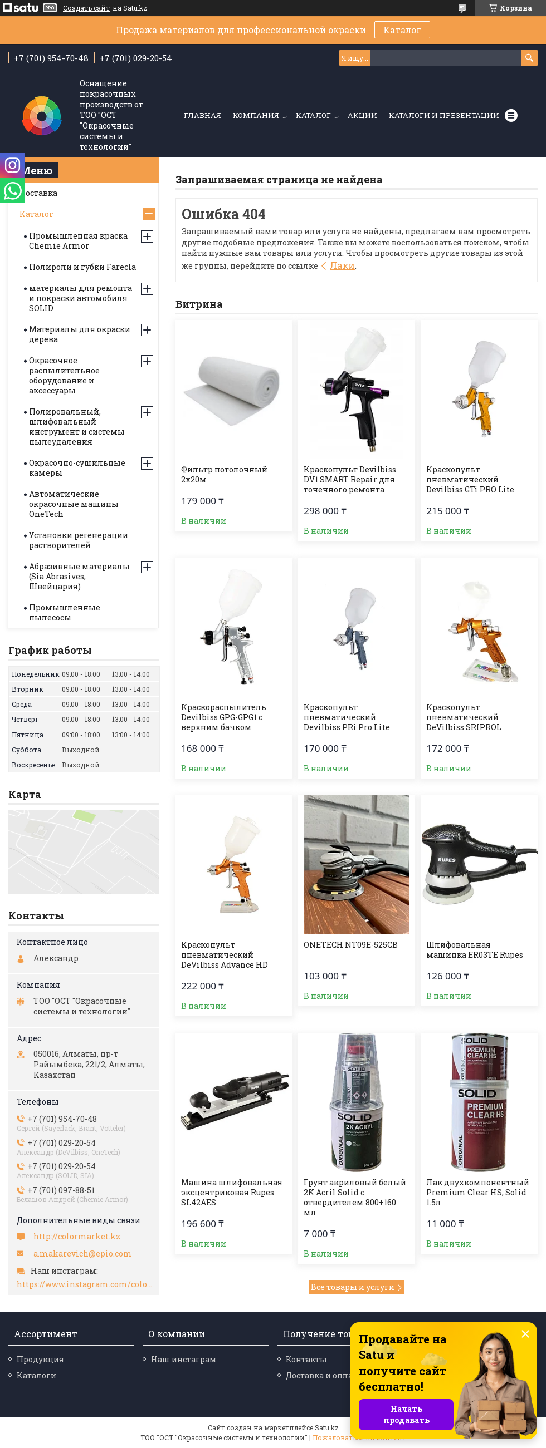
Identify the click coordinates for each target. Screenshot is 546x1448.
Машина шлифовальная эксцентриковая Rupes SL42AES (231, 1193)
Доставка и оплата (324, 1375)
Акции (362, 115)
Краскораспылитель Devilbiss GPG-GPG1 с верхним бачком (223, 717)
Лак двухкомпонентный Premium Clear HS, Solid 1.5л (477, 1193)
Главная (202, 115)
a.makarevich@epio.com (82, 1254)
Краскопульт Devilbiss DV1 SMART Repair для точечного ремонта (350, 480)
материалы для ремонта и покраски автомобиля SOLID (80, 298)
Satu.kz (327, 1427)
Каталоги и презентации (444, 115)
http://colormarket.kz (76, 1237)
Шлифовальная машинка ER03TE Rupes (474, 950)
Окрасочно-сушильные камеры (77, 467)
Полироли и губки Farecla (82, 267)
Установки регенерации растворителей (78, 540)
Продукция (40, 1359)
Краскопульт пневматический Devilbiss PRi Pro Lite (347, 717)
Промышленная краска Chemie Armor (78, 240)
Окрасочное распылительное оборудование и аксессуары (64, 375)
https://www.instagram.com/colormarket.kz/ (85, 1284)
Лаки (342, 265)
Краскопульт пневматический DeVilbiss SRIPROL (463, 717)
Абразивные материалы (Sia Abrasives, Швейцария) (79, 576)
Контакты (306, 1359)
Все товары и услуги (352, 1287)
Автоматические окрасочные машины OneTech (74, 504)
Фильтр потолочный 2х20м (224, 475)
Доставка (38, 193)
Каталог (402, 30)
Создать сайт (86, 8)
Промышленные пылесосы (64, 612)
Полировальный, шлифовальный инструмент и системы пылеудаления (77, 426)
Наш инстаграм (184, 1359)
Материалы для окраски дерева (79, 334)
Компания (256, 115)
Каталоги (36, 1375)
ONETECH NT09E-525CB (351, 945)
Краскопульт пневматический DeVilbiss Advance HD (224, 955)
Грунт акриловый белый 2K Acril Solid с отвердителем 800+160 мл (355, 1198)
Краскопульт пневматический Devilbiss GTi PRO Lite (470, 480)
